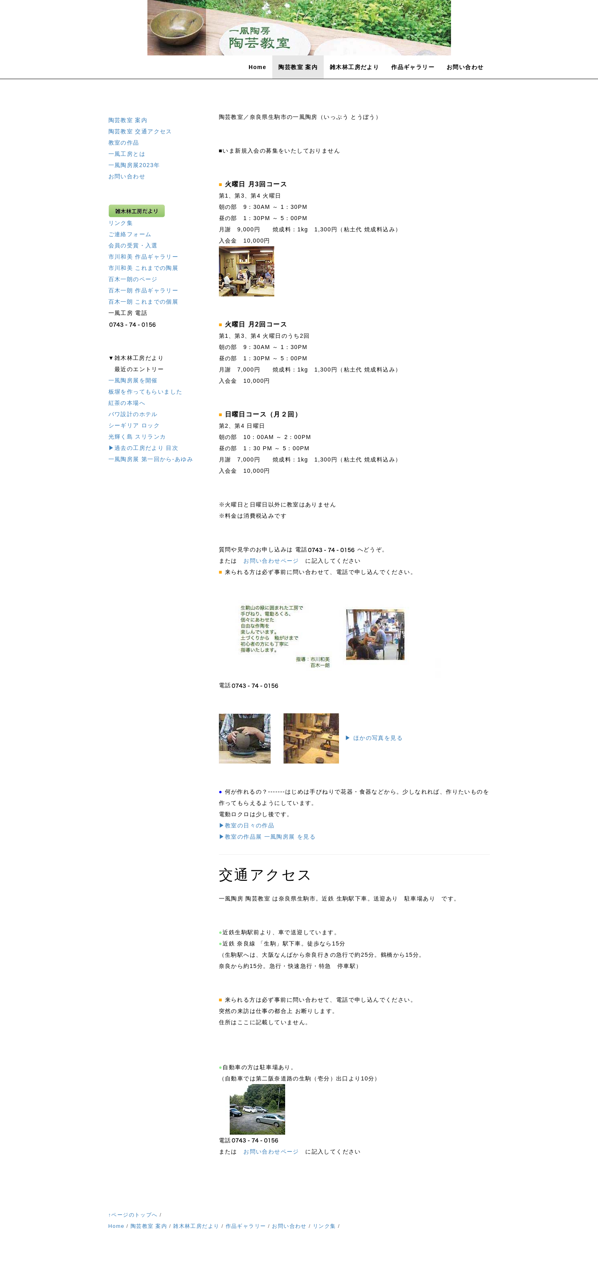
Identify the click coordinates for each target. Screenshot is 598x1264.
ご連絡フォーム (130, 234)
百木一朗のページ (133, 279)
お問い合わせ (465, 67)
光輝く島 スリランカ (137, 436)
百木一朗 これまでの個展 (143, 301)
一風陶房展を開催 (133, 380)
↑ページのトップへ (133, 1215)
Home (258, 67)
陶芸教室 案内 (298, 67)
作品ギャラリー (413, 67)
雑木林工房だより (354, 67)
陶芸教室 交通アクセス (140, 131)
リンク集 (120, 223)
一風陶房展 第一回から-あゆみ (151, 459)
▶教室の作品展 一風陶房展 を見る (267, 836)
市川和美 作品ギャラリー (143, 256)
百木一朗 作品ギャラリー (143, 290)
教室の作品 (123, 142)
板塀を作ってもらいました (145, 391)
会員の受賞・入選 (133, 245)
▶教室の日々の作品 (247, 825)
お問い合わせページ (271, 560)
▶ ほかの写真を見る (374, 738)
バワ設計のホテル (133, 414)
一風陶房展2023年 (134, 165)
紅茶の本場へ (126, 403)
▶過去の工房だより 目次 (143, 448)
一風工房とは (126, 154)
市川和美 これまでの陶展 (143, 268)
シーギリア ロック (134, 425)
